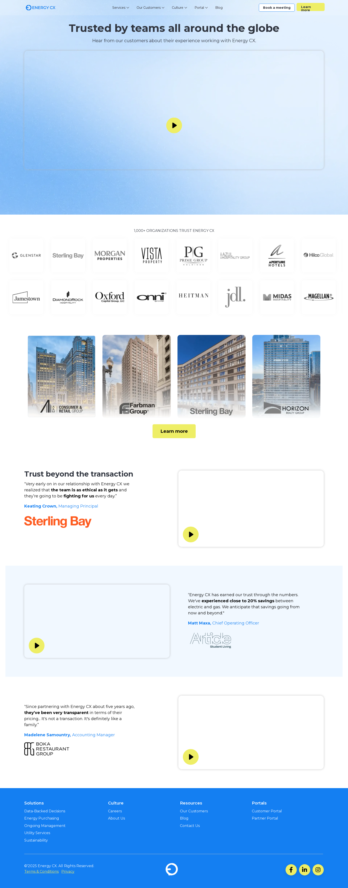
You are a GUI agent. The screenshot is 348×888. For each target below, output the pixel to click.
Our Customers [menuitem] (194, 811)
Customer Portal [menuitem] (267, 811)
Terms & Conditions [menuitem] (41, 871)
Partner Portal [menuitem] (265, 818)
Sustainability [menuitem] (36, 840)
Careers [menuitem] (115, 811)
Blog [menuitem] (184, 818)
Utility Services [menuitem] (37, 833)
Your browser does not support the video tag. (174, 110)
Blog (219, 8)
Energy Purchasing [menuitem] (41, 818)
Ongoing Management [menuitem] (45, 826)
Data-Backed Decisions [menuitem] (44, 811)
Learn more (306, 8)
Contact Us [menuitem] (190, 826)
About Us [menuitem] (116, 818)
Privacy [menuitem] (67, 871)
